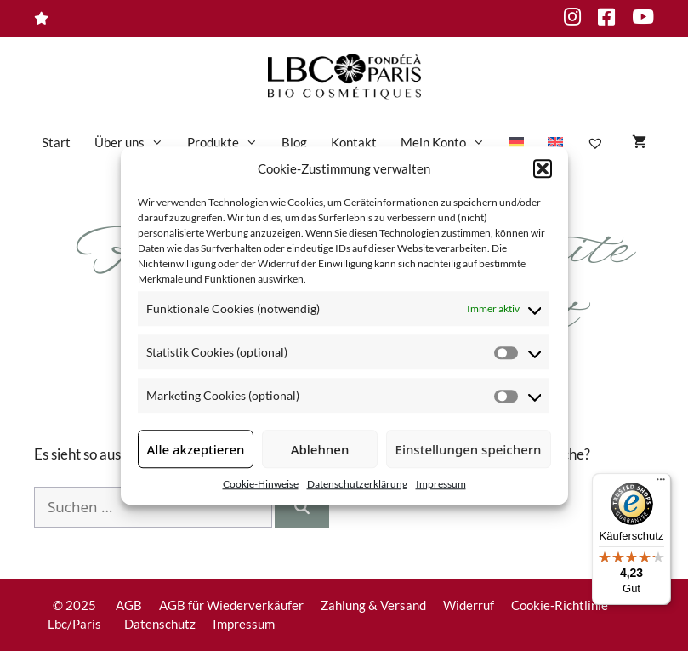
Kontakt (354, 142)
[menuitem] (516, 142)
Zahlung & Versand (373, 605)
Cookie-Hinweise (261, 483)
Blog (294, 142)
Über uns (134, 142)
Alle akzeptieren (196, 449)
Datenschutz (160, 623)
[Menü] (661, 483)
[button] (542, 168)
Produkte (228, 142)
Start (56, 142)
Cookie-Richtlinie (559, 605)
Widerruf (468, 605)
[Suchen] (302, 507)
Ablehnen (320, 449)
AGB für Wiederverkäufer (231, 605)
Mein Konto (449, 142)
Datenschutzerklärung (357, 483)
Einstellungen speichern (468, 449)
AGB (129, 605)
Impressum (441, 483)
